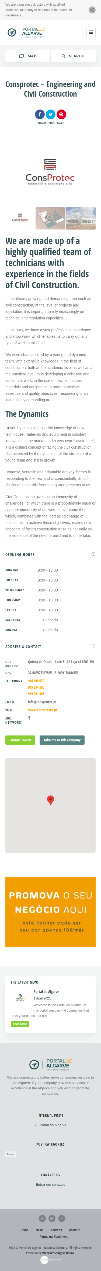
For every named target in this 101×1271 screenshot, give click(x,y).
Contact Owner (20, 739)
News (11, 1154)
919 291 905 (36, 693)
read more (20, 1024)
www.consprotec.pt (42, 709)
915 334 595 (36, 687)
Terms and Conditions (54, 1236)
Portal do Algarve (53, 1125)
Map (27, 56)
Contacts (56, 1230)
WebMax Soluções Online (58, 1253)
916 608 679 (36, 680)
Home (24, 1230)
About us (74, 1230)
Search (73, 56)
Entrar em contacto (50, 1184)
